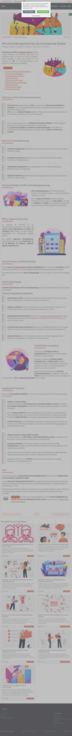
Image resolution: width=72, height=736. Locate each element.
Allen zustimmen (42, 11)
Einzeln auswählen (36, 15)
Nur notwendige (29, 11)
